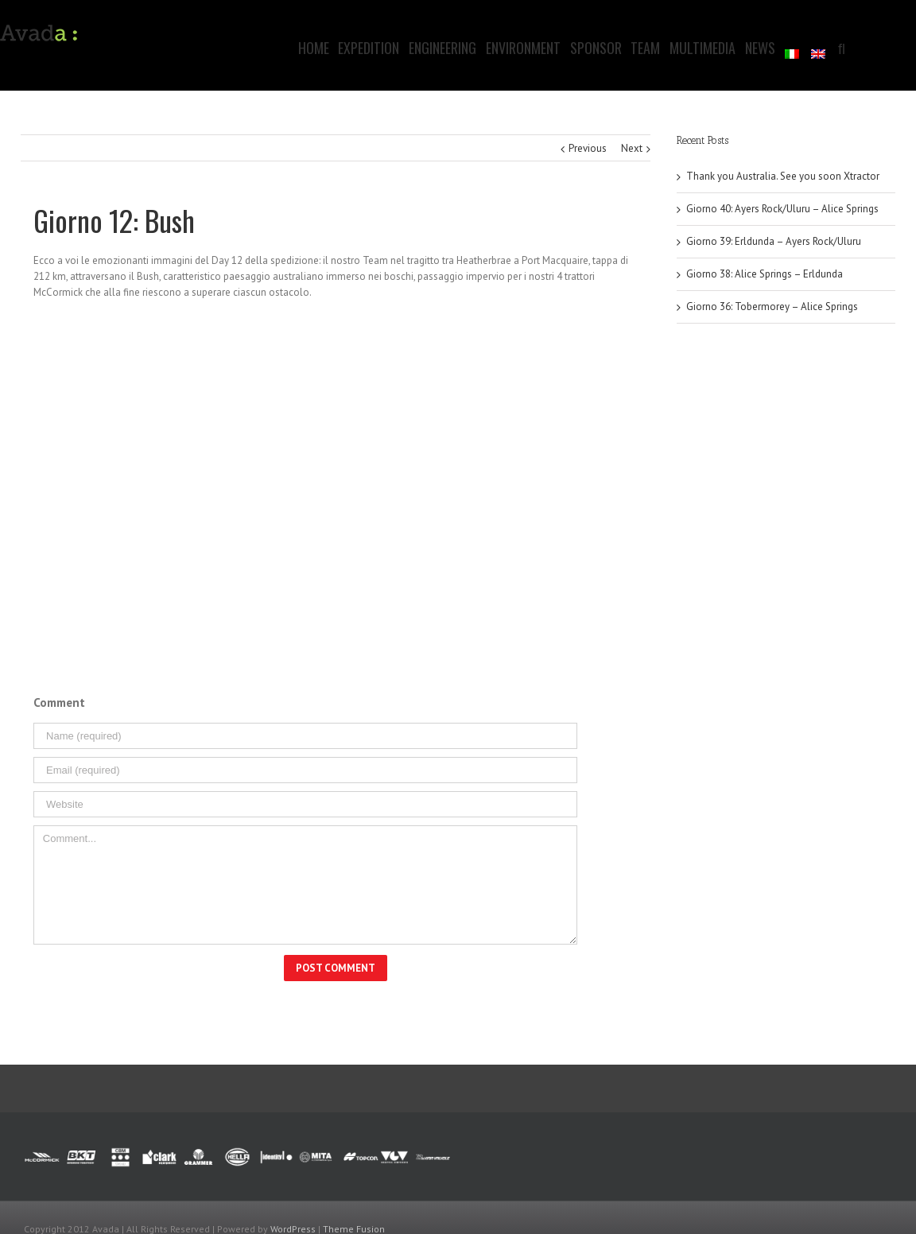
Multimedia (703, 47)
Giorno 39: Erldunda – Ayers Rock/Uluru (773, 241)
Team (645, 47)
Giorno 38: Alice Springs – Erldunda (764, 274)
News (760, 47)
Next (631, 148)
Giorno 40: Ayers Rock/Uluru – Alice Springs (782, 208)
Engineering (442, 47)
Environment (523, 47)
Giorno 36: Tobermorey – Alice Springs (772, 306)
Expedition (368, 47)
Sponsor (596, 47)
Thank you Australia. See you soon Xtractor (782, 176)
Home (313, 47)
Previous (588, 148)
